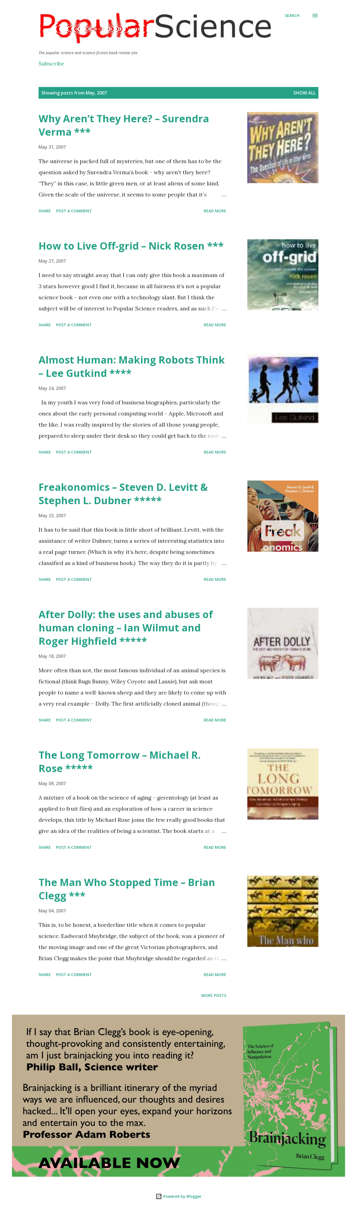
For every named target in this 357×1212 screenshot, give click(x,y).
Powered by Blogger (178, 1196)
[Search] (292, 15)
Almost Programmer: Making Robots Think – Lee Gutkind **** (132, 366)
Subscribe (51, 63)
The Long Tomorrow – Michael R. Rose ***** (120, 761)
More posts (213, 995)
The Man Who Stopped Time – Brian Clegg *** (127, 888)
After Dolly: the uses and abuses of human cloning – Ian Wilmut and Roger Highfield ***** (126, 628)
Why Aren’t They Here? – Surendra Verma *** (124, 125)
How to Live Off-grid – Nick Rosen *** (131, 246)
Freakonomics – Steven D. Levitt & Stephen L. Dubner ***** (123, 493)
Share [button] (45, 210)
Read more (215, 210)
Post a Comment (74, 210)
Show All (304, 93)
